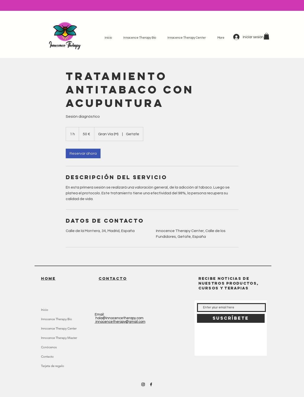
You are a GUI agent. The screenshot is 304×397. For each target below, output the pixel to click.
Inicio (44, 309)
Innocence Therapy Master (59, 338)
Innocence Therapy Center (59, 328)
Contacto (47, 356)
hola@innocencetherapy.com (119, 318)
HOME (48, 278)
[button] (266, 36)
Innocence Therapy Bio (56, 319)
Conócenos (49, 347)
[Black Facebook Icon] (151, 384)
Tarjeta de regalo (52, 366)
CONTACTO (113, 278)
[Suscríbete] (231, 318)
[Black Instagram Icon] (143, 384)
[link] (83, 153)
